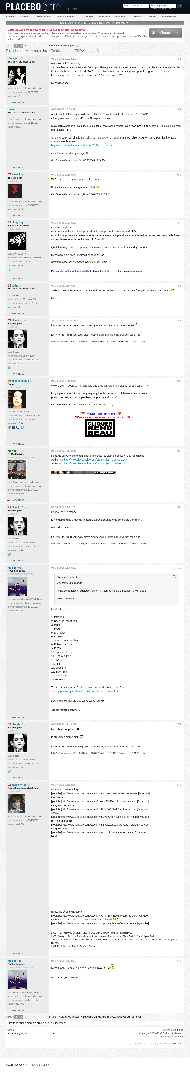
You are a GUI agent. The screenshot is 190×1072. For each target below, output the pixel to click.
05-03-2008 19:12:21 (63, 58)
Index (63, 23)
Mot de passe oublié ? (162, 9)
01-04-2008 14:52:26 (63, 380)
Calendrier (74, 23)
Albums (89, 16)
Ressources (169, 16)
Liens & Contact (40, 1064)
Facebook (13, 427)
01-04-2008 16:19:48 (63, 450)
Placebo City (33, 7)
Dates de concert (65, 16)
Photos (152, 16)
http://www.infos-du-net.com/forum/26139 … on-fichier (82, 145)
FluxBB (179, 1030)
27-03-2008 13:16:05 (63, 320)
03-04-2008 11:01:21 (63, 507)
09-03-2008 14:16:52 (63, 222)
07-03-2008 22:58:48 (63, 174)
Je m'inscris (165, 33)
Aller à (31, 1032)
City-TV (86, 23)
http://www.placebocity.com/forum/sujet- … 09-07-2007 (95, 463)
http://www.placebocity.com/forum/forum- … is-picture (88, 691)
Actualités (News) (68, 45)
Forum (24, 16)
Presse (138, 16)
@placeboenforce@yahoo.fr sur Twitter (22, 427)
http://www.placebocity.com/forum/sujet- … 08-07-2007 (95, 459)
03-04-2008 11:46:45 (63, 724)
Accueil (10, 16)
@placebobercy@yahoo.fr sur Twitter (9, 269)
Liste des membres (103, 23)
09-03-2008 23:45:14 (63, 285)
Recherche (122, 23)
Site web (9, 367)
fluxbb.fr (178, 1036)
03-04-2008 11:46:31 (63, 567)
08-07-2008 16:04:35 (63, 784)
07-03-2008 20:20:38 (63, 109)
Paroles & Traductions (112, 16)
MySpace (17, 427)
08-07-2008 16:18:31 (63, 960)
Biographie (43, 16)
